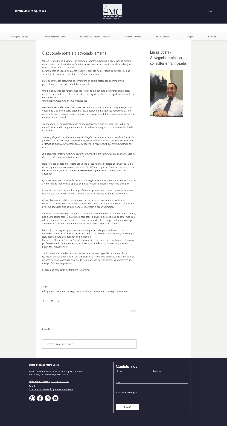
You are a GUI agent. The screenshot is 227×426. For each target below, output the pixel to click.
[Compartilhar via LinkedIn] (59, 300)
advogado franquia (118, 291)
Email (118, 382)
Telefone (157, 371)
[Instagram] (48, 398)
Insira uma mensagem (126, 392)
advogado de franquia (54, 291)
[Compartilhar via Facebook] (43, 300)
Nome (119, 371)
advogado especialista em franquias (86, 291)
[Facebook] (40, 398)
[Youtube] (55, 398)
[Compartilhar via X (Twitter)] (51, 300)
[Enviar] (127, 407)
